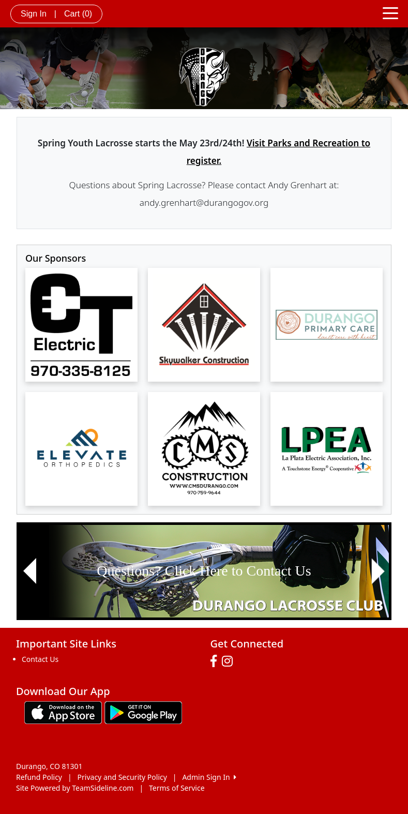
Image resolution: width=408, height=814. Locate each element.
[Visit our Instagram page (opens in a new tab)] (230, 661)
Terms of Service (177, 788)
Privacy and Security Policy (122, 777)
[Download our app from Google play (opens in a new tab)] (143, 711)
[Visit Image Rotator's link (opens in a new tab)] (204, 571)
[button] (30, 571)
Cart (78, 13)
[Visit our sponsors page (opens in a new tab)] (81, 324)
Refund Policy (39, 777)
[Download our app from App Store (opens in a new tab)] (63, 711)
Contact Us (40, 659)
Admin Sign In (209, 777)
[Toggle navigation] (390, 12)
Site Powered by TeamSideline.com (74, 788)
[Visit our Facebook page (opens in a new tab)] (216, 661)
